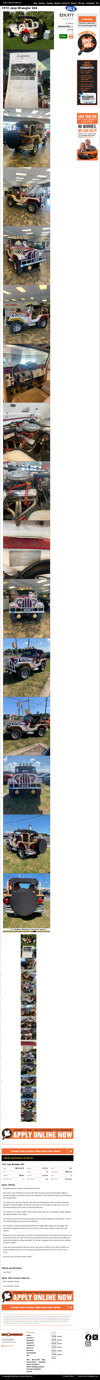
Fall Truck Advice (33, 1364)
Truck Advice (31, 1362)
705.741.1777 (8, 1346)
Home (35, 3)
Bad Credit (36, 1360)
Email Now (87, 19)
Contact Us (65, 3)
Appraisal (57, 3)
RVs (97, 3)
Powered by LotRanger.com (87, 1376)
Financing (50, 3)
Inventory (42, 3)
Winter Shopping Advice (35, 1367)
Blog (43, 1360)
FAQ (28, 1360)
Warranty (81, 3)
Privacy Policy (68, 1376)
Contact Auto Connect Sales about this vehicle (42, 1151)
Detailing (42, 1362)
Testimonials (90, 3)
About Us (74, 3)
